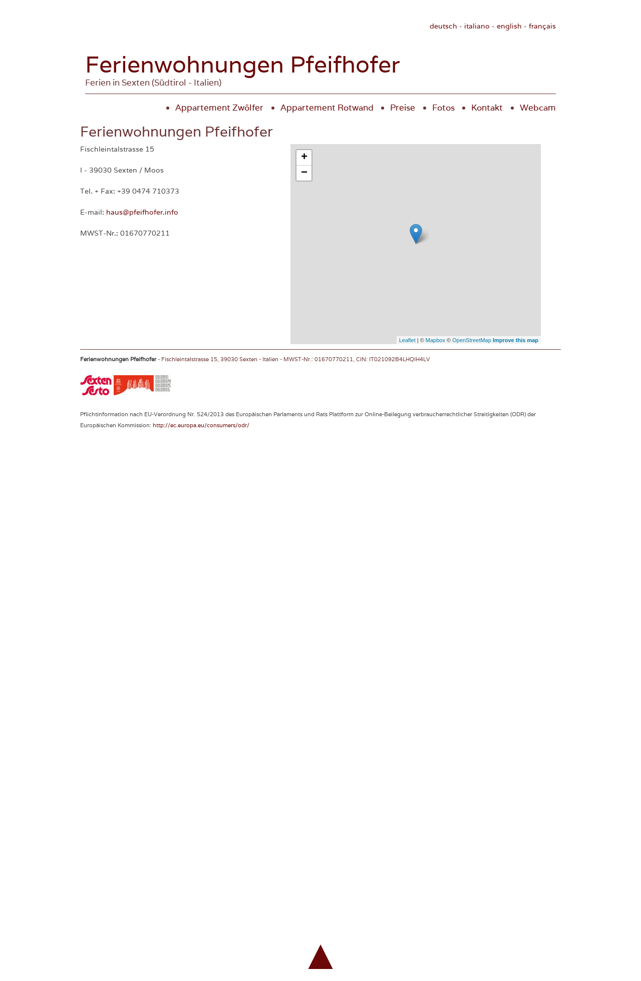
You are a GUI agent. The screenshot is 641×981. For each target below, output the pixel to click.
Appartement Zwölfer (219, 107)
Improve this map (515, 340)
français (542, 26)
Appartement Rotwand (327, 107)
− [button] (304, 173)
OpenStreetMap (471, 340)
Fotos (443, 107)
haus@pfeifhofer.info (142, 212)
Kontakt (487, 107)
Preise (402, 107)
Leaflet (407, 340)
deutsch (443, 26)
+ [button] (304, 157)
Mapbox (435, 340)
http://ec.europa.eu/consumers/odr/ (201, 425)
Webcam (538, 107)
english (509, 26)
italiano (477, 26)
